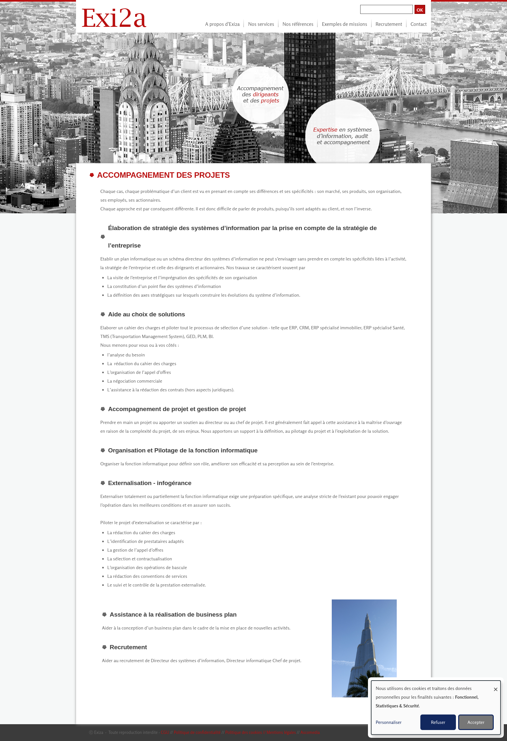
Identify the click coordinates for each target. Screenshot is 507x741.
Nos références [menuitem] (298, 24)
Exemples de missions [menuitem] (344, 24)
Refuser (438, 722)
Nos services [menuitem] (261, 24)
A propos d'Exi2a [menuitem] (222, 24)
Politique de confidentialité (197, 732)
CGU (165, 732)
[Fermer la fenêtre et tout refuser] (496, 685)
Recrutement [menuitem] (389, 24)
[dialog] (436, 708)
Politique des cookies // (246, 732)
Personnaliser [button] (389, 722)
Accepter (476, 722)
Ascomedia (310, 732)
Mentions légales (281, 732)
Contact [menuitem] (419, 24)
